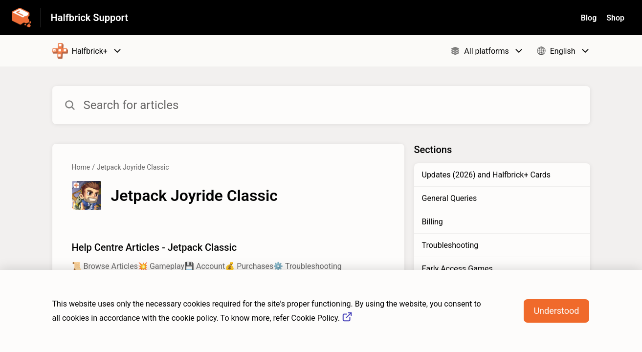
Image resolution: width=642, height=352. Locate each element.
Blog (589, 17)
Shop (615, 17)
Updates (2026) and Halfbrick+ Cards (486, 174)
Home (81, 167)
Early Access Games (457, 268)
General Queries (449, 198)
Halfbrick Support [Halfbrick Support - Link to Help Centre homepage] (89, 17)
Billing (432, 221)
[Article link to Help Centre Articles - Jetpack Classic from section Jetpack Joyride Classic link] (228, 256)
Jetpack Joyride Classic (133, 167)
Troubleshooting (450, 245)
